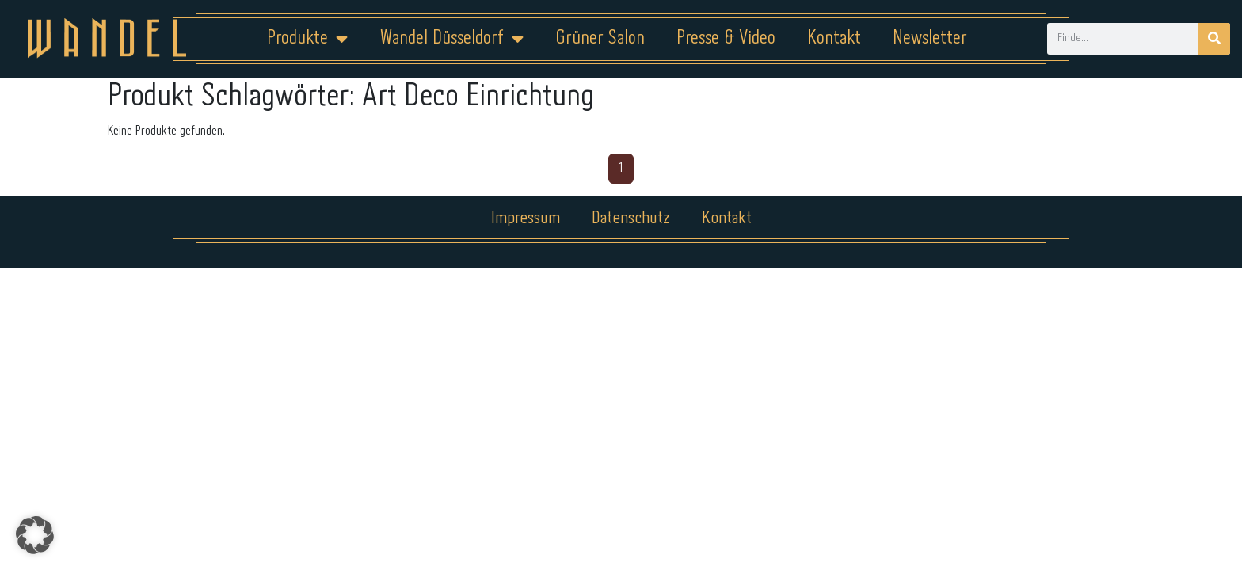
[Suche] (1214, 39)
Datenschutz (631, 218)
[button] (35, 535)
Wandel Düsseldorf (451, 38)
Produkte (307, 38)
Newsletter (930, 38)
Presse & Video (725, 38)
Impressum (525, 218)
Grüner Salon (600, 38)
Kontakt (834, 38)
